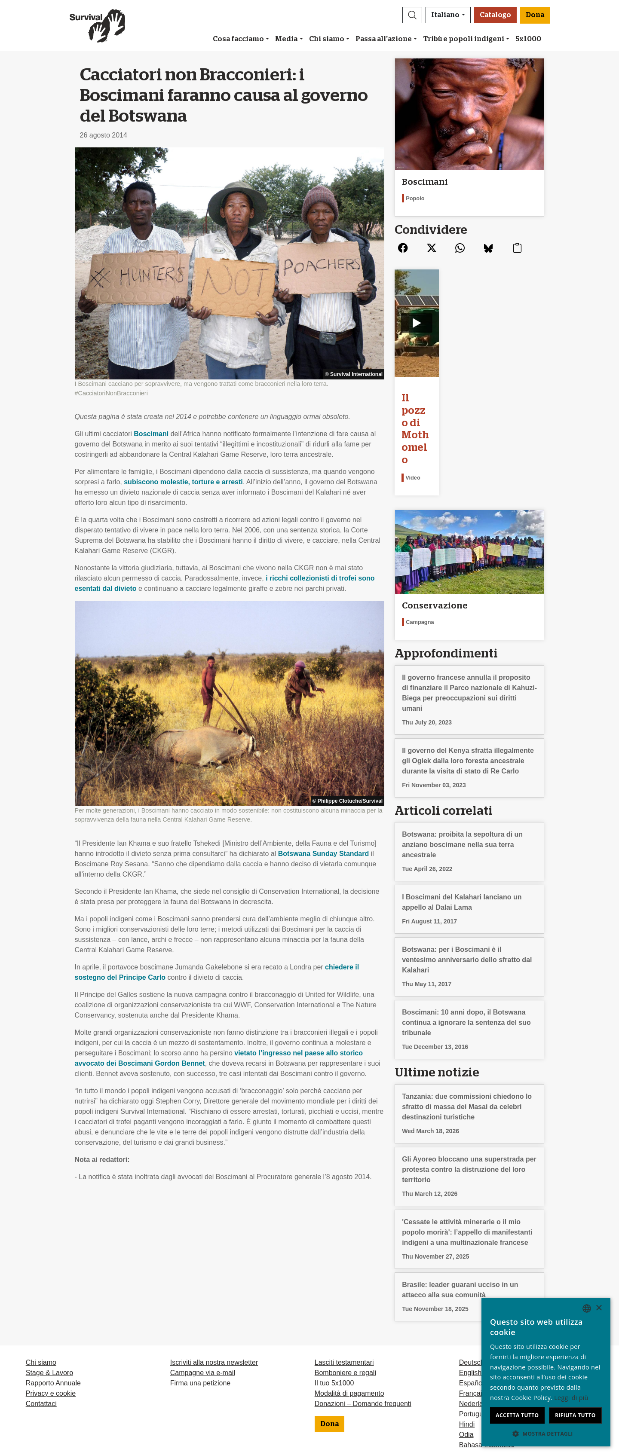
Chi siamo (326, 39)
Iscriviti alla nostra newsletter (214, 1293)
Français (472, 1324)
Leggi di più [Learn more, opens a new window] (571, 1398)
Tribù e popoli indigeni (463, 39)
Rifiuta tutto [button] (575, 1415)
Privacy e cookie (51, 1324)
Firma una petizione (200, 1313)
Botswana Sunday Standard (323, 853)
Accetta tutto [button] (517, 1415)
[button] (412, 15)
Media (286, 39)
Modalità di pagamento (349, 1324)
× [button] (598, 1308)
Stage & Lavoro (49, 1303)
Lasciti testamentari (344, 1293)
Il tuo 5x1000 (334, 1313)
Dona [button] (535, 15)
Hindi (467, 1355)
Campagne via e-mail (202, 1303)
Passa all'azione (383, 39)
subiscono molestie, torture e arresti (183, 482)
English (470, 1303)
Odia (466, 1365)
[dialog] (545, 1372)
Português (474, 1344)
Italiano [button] (445, 15)
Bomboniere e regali (345, 1303)
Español (471, 1313)
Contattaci (41, 1334)
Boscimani (151, 433)
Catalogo (495, 15)
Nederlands (476, 1334)
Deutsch (471, 1293)
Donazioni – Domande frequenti (363, 1334)
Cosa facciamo (238, 39)
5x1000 (528, 39)
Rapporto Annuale (53, 1313)
